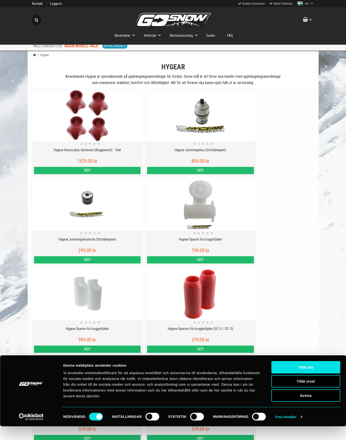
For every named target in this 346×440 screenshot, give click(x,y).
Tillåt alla (305, 381)
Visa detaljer (285, 430)
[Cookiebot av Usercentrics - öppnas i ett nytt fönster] (31, 430)
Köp (66, 170)
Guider (210, 36)
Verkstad (153, 35)
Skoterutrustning (185, 35)
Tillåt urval (306, 395)
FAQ (230, 36)
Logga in (56, 4)
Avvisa (306, 409)
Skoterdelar (126, 35)
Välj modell (115, 45)
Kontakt (37, 4)
